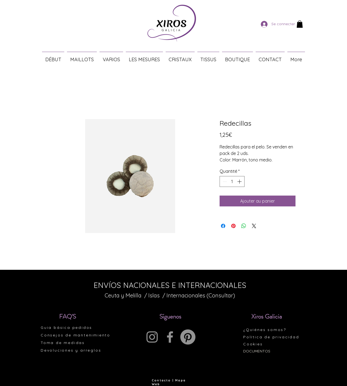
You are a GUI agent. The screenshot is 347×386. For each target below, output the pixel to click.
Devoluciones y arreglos (71, 350)
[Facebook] (170, 337)
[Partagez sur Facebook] (223, 226)
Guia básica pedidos (66, 327)
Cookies (253, 344)
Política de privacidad (271, 337)
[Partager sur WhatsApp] (243, 226)
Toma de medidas (63, 342)
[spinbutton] (232, 181)
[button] (300, 24)
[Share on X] (254, 226)
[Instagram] (152, 337)
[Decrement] (224, 181)
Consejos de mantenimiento (75, 335)
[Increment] (240, 181)
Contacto (161, 380)
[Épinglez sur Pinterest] (233, 226)
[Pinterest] (187, 337)
